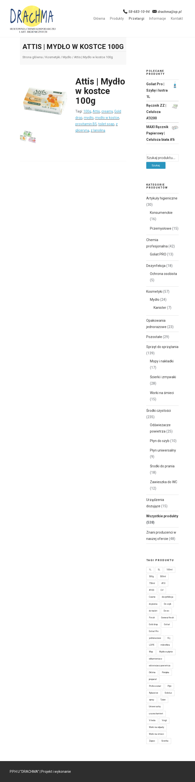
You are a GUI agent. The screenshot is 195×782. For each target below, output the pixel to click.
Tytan (163, 699)
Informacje (157, 18)
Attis (96, 111)
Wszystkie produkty (162, 516)
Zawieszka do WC (163, 482)
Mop (151, 651)
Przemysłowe (160, 228)
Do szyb (167, 604)
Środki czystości (158, 411)
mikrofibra (165, 645)
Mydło (67, 57)
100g (87, 111)
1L (150, 569)
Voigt (164, 720)
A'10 (163, 583)
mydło (89, 118)
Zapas (152, 741)
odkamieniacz (155, 659)
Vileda (152, 720)
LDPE (151, 645)
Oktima (152, 672)
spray (151, 699)
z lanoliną (98, 130)
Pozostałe (154, 337)
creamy (107, 111)
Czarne (152, 597)
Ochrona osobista (163, 274)
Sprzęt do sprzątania (162, 347)
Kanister (160, 308)
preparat (153, 679)
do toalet (153, 611)
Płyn (169, 686)
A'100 (151, 590)
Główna (99, 18)
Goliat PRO (158, 254)
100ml (169, 569)
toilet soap (106, 124)
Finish (152, 617)
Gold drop (153, 624)
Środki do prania (162, 466)
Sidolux (168, 693)
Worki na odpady (156, 727)
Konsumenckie (161, 213)
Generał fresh (167, 617)
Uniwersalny (155, 706)
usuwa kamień (156, 713)
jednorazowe (155, 638)
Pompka (165, 672)
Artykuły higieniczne (161, 198)
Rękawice (153, 693)
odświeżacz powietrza (159, 665)
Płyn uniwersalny (163, 450)
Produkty (117, 18)
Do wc (166, 611)
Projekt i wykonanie (56, 771)
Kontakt (177, 18)
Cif (162, 590)
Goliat (167, 624)
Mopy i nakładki (162, 361)
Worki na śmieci (162, 393)
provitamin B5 (86, 124)
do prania (153, 604)
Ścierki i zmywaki (163, 377)
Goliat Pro (153, 631)
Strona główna (32, 57)
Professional (155, 686)
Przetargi (136, 18)
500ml (163, 576)
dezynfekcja (167, 597)
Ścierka (164, 741)
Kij (168, 638)
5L (159, 569)
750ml (152, 583)
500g (151, 576)
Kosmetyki (52, 57)
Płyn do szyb (159, 441)
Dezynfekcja (156, 266)
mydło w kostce (107, 118)
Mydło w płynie (166, 651)
